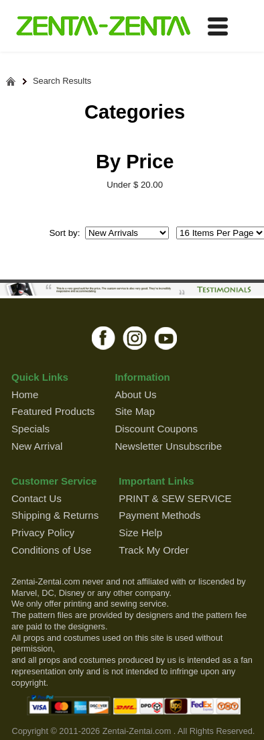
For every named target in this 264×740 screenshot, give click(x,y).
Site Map (135, 411)
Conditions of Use (51, 550)
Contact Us (36, 498)
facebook (103, 338)
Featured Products (52, 411)
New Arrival (36, 446)
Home (24, 394)
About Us (135, 394)
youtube (166, 338)
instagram (135, 338)
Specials (30, 428)
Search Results (62, 81)
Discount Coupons (156, 428)
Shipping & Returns (54, 515)
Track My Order (153, 550)
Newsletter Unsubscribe (168, 446)
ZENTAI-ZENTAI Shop (103, 27)
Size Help (140, 532)
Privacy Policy (42, 532)
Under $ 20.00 (135, 185)
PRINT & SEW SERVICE (175, 498)
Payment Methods (159, 515)
